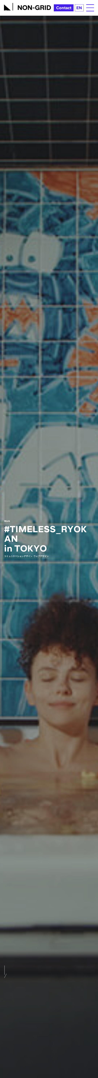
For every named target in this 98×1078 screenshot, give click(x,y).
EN (79, 7)
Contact (63, 7)
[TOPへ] (27, 5)
